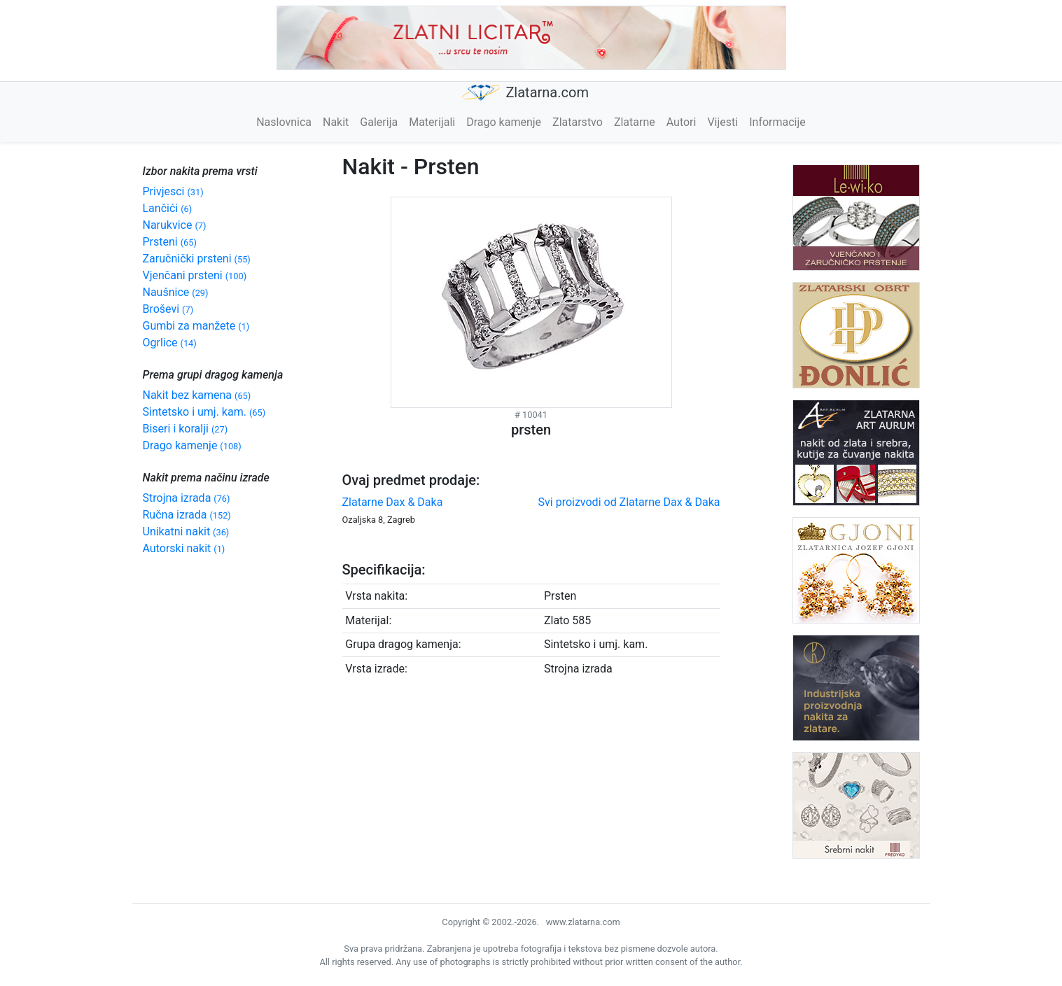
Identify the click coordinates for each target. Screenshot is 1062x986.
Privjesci (173, 191)
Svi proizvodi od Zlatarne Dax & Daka (629, 502)
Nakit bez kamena (197, 395)
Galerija (379, 122)
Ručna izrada (187, 514)
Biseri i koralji (185, 428)
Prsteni (170, 241)
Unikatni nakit (186, 531)
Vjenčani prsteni (195, 275)
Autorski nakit (184, 548)
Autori (681, 122)
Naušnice (176, 292)
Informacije (777, 122)
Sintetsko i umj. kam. (204, 411)
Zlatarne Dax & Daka (392, 502)
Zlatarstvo (577, 122)
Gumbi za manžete (196, 325)
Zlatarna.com (525, 93)
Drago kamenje (503, 122)
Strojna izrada (186, 498)
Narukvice (175, 225)
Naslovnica (284, 122)
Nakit (336, 122)
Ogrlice (170, 342)
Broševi (168, 309)
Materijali (432, 122)
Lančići (168, 208)
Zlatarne (634, 122)
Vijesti (722, 122)
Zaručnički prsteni (197, 258)
